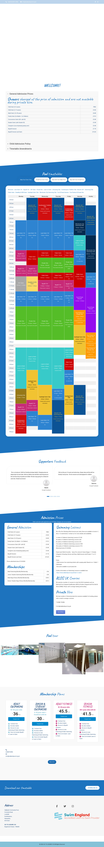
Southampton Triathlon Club (68, 189)
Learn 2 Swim (47, 6)
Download (92, 788)
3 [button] (55, 496)
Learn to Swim (47, 189)
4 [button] (58, 496)
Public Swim (11, 192)
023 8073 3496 (13, 2)
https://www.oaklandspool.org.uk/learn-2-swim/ (69, 572)
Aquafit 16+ (26, 189)
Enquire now (16, 719)
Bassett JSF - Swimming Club (85, 189)
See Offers (60, 612)
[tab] (25, 179)
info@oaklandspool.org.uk (29, 2)
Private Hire (40, 189)
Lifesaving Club (56, 189)
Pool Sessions (31, 6)
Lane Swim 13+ (18, 189)
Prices (39, 6)
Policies (95, 6)
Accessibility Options (73, 6)
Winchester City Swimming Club (48, 192)
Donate (22, 6)
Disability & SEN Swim (21, 192)
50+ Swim (33, 189)
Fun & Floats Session (63, 192)
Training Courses (59, 6)
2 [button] (51, 496)
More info (52, 762)
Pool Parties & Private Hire (77, 192)
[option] (77, 476)
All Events (10, 189)
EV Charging (87, 6)
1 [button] (48, 496)
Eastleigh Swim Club (33, 192)
